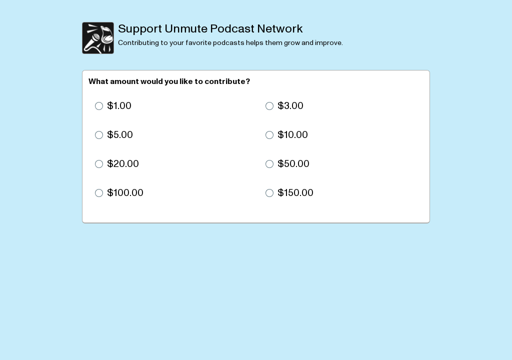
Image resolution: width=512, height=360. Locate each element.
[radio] (170, 106)
